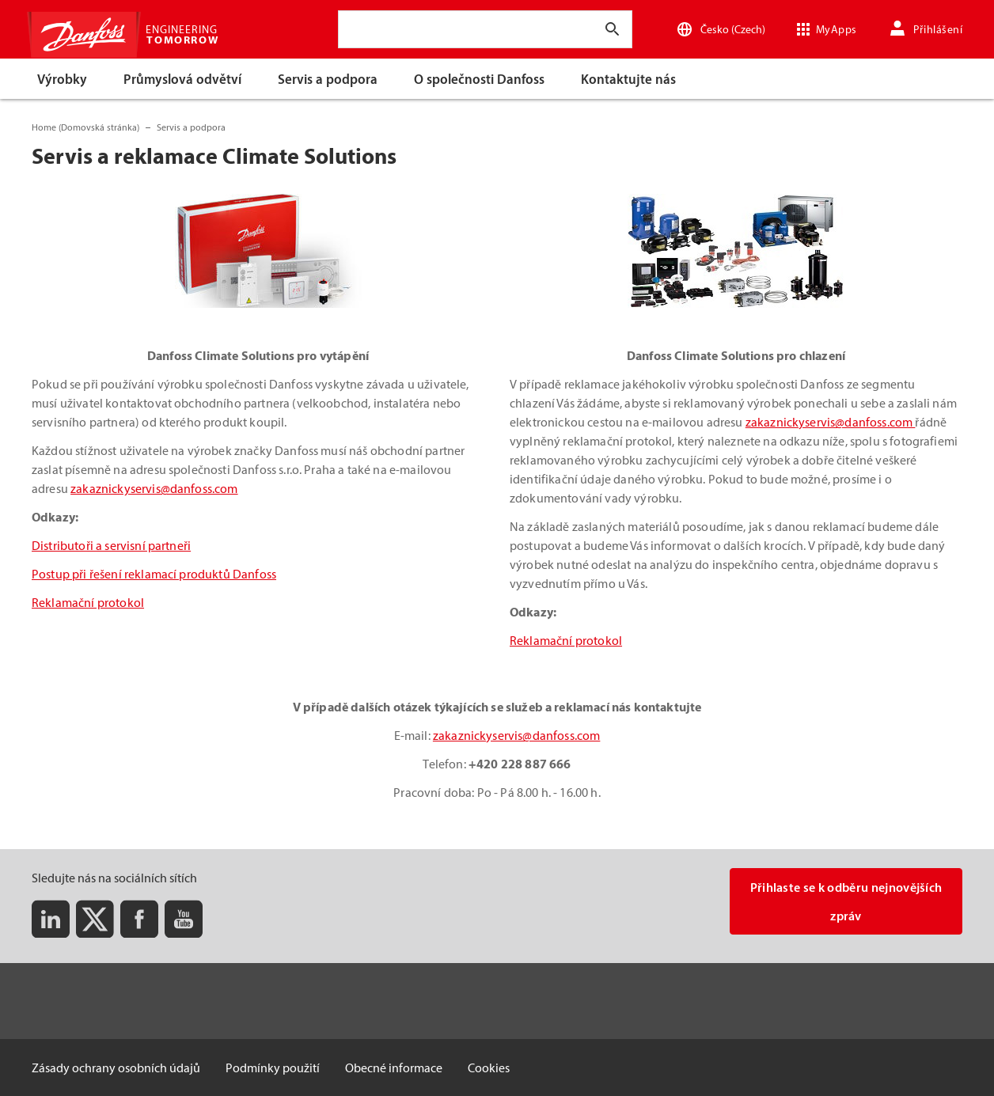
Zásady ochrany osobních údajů (116, 1067)
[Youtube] (184, 919)
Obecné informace (393, 1067)
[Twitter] (95, 919)
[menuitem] (63, 79)
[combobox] (356, 29)
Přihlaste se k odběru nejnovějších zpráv (846, 901)
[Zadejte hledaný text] (613, 29)
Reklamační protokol (88, 602)
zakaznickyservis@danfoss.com (153, 488)
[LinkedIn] (51, 919)
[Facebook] (139, 919)
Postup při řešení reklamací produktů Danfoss (154, 574)
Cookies (489, 1067)
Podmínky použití (273, 1067)
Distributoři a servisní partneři (111, 545)
